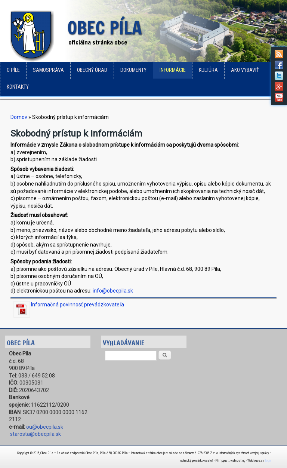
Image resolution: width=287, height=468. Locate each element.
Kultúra (208, 70)
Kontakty (18, 87)
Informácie (173, 70)
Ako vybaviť (245, 70)
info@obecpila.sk (113, 291)
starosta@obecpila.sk (35, 434)
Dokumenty (133, 70)
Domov (18, 117)
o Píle (13, 70)
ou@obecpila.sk (44, 427)
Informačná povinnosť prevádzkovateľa (77, 305)
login (268, 460)
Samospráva (48, 70)
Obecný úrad (92, 70)
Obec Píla (104, 28)
